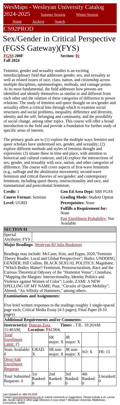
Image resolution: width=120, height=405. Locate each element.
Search (60, 21)
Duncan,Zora (40, 325)
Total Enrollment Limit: (13, 339)
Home (17, 21)
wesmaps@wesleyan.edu (27, 397)
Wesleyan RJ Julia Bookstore (58, 244)
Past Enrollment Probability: (83, 218)
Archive (38, 21)
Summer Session (53, 15)
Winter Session (87, 15)
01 (78, 56)
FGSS (9, 56)
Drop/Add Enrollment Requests (13, 364)
